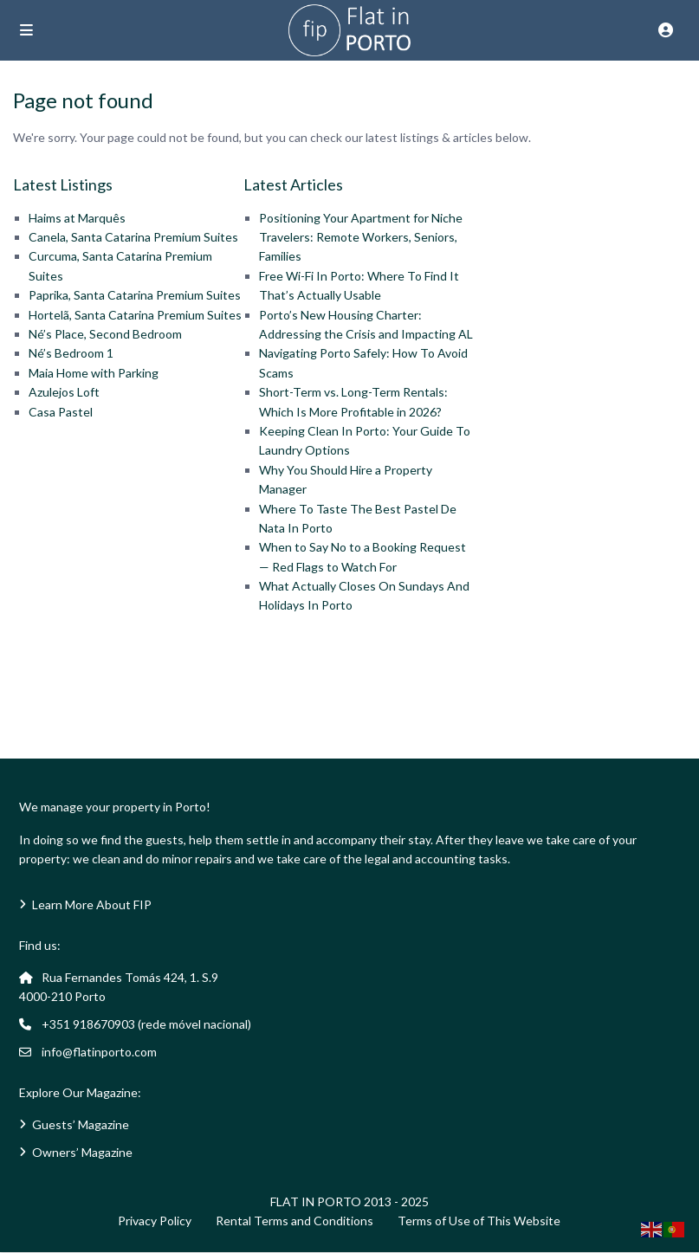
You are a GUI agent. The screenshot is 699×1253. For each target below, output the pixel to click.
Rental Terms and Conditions (294, 1220)
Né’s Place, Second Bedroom (105, 333)
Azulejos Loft (64, 391)
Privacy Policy (154, 1220)
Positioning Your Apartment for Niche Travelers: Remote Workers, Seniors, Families (361, 237)
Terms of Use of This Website (479, 1220)
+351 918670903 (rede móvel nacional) (146, 1024)
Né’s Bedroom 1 (71, 353)
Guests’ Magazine (80, 1124)
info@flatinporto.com (99, 1051)
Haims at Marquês (77, 217)
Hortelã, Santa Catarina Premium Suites (135, 314)
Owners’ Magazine (82, 1152)
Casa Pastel (61, 411)
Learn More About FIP (92, 904)
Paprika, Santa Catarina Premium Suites (135, 294)
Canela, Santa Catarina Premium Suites (133, 236)
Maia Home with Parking (94, 372)
